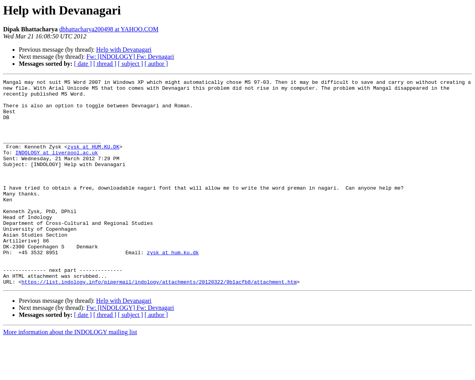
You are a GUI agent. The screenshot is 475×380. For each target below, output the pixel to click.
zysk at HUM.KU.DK (93, 160)
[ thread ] (104, 63)
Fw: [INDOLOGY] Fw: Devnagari (130, 56)
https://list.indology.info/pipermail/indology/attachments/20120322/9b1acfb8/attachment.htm (159, 322)
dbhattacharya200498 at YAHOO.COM (108, 29)
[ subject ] (130, 63)
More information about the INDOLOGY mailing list (70, 373)
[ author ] (156, 63)
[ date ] (83, 63)
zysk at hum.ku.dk (173, 287)
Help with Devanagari (123, 49)
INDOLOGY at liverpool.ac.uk (56, 167)
